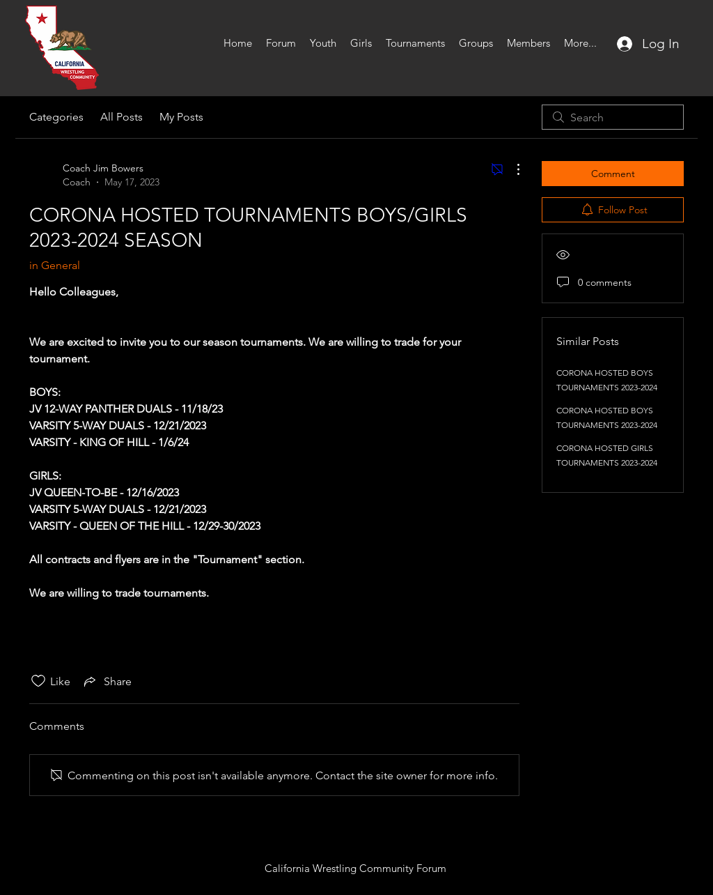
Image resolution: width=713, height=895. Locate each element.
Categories (56, 116)
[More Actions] (511, 169)
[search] (613, 117)
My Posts (181, 116)
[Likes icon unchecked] (38, 681)
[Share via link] (106, 681)
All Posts (121, 116)
